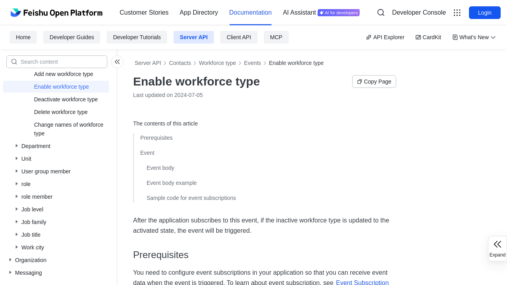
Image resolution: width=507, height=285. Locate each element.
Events (252, 63)
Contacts (180, 63)
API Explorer (385, 37)
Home (23, 37)
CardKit (428, 37)
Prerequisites (156, 138)
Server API (194, 37)
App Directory (199, 12)
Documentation (250, 12)
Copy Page (374, 81)
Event (147, 153)
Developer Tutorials (137, 37)
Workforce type (217, 63)
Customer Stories (144, 12)
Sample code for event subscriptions (191, 198)
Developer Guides (72, 37)
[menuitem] (144, 12)
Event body (160, 168)
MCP (276, 37)
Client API (239, 37)
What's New (474, 37)
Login (485, 13)
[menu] (239, 12)
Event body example (172, 183)
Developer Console (419, 12)
